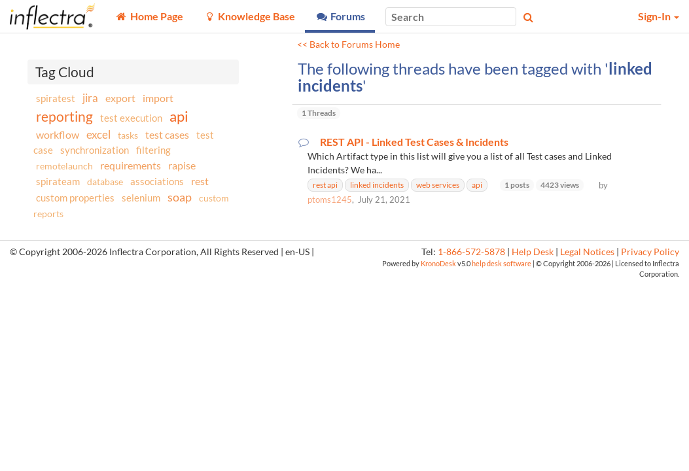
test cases (167, 134)
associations (157, 181)
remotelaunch (64, 165)
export (120, 98)
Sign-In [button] (658, 16)
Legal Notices (587, 252)
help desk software (501, 263)
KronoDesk (438, 263)
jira (90, 98)
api (178, 116)
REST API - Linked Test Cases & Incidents (414, 142)
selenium (141, 197)
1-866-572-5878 (471, 252)
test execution (131, 118)
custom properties (75, 197)
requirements (130, 165)
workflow (57, 134)
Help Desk (533, 252)
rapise (182, 165)
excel (98, 134)
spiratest (55, 98)
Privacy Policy (650, 252)
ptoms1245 (330, 199)
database (105, 181)
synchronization (94, 150)
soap (180, 197)
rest (200, 181)
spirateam (58, 181)
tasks (128, 135)
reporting (64, 116)
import (158, 98)
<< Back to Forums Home (348, 44)
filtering (153, 150)
